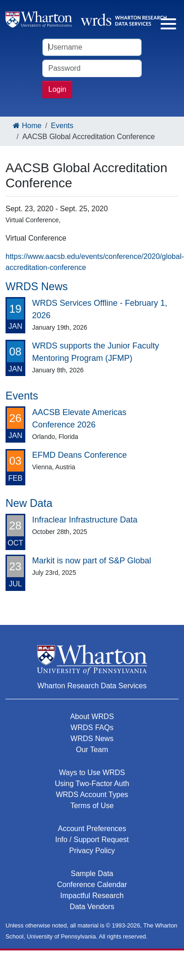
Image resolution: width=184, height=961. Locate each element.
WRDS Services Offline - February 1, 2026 (99, 309)
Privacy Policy (92, 850)
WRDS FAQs (91, 727)
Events (62, 125)
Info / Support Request (92, 839)
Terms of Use (92, 805)
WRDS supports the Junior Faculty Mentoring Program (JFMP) (95, 352)
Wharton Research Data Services (91, 686)
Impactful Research (92, 895)
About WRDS (92, 716)
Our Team (92, 749)
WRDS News (91, 738)
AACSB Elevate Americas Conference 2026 (79, 418)
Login (57, 89)
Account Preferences (92, 828)
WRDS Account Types (92, 794)
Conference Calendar (92, 884)
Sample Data (92, 873)
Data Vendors (92, 906)
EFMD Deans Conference (79, 455)
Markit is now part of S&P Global (91, 560)
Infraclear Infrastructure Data (85, 519)
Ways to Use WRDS (92, 772)
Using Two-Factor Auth (92, 783)
